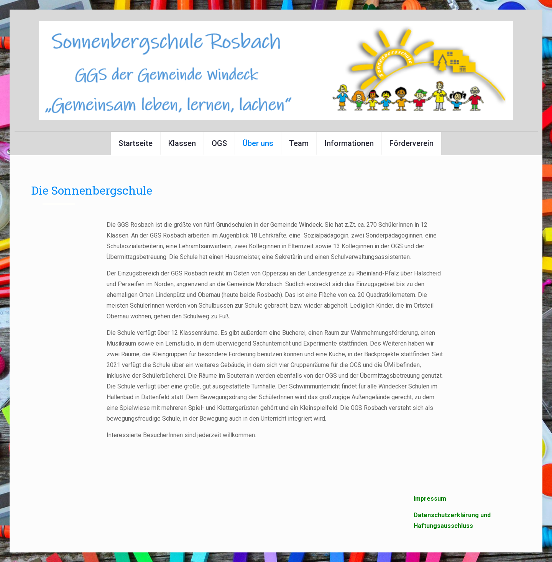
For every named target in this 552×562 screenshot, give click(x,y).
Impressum (430, 498)
